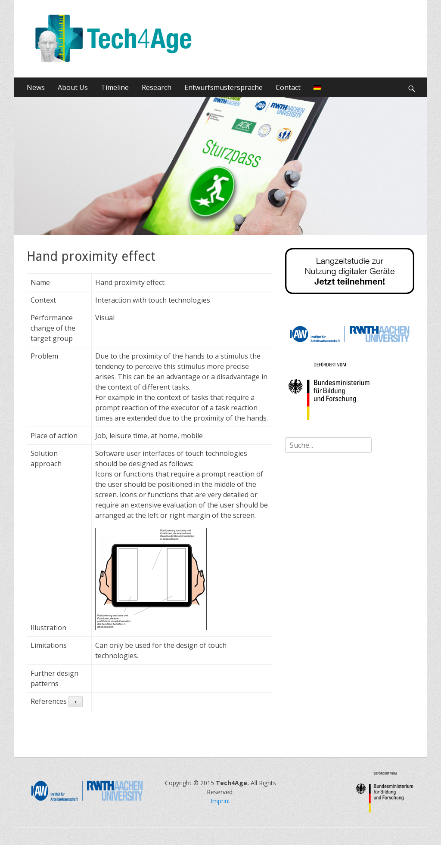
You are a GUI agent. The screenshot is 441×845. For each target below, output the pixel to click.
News (36, 87)
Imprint (220, 801)
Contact (288, 87)
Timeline (115, 87)
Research (156, 87)
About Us (73, 87)
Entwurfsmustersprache (223, 87)
